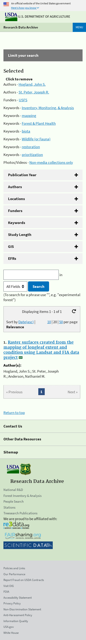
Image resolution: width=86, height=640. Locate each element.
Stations (9, 507)
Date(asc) (26, 321)
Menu (79, 27)
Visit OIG (8, 586)
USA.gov (8, 627)
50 (61, 321)
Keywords (16, 222)
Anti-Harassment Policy (17, 615)
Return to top (14, 412)
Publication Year (22, 174)
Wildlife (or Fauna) (36, 139)
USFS (23, 99)
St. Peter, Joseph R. (34, 92)
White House (11, 633)
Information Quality (15, 621)
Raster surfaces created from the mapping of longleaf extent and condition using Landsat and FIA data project (41, 350)
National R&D (13, 489)
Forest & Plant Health (39, 123)
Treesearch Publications (20, 513)
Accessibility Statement (17, 598)
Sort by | (20, 324)
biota (26, 131)
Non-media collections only (51, 162)
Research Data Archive (20, 27)
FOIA (6, 592)
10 (49, 321)
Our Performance (14, 574)
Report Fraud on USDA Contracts (23, 580)
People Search (13, 501)
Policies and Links (14, 568)
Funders (15, 210)
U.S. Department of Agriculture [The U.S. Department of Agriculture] (37, 16)
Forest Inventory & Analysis (22, 495)
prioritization (32, 154)
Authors (15, 186)
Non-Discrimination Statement (22, 609)
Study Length (19, 234)
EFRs (12, 258)
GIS (11, 246)
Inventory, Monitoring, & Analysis (48, 107)
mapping (29, 115)
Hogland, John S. (32, 84)
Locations (16, 198)
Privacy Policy (12, 603)
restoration (31, 146)
